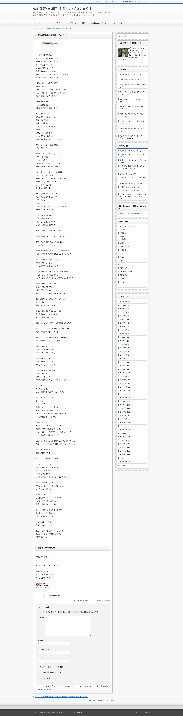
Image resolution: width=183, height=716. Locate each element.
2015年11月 (124, 451)
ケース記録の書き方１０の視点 (130, 79)
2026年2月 (123, 302)
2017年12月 (124, 362)
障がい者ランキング (42, 588)
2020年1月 (123, 327)
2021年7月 (123, 312)
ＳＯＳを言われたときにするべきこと (133, 183)
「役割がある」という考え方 (130, 187)
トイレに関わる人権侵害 (128, 174)
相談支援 (123, 233)
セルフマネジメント (127, 226)
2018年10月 (124, 341)
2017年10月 (124, 369)
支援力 (122, 278)
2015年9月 (123, 458)
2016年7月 (123, 422)
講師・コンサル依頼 (77, 23)
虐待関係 (123, 243)
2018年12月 (124, 337)
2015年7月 (123, 465)
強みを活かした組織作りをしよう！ (100, 700)
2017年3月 (123, 394)
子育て (122, 257)
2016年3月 (123, 437)
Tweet (55, 43)
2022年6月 (123, 305)
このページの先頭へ (143, 712)
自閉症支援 (123, 275)
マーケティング (125, 246)
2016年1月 (123, 444)
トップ (39, 23)
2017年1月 (123, 401)
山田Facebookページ (98, 23)
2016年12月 (124, 405)
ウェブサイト (43, 658)
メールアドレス (43, 649)
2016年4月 (123, 433)
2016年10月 (124, 412)
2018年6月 (123, 351)
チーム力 (123, 237)
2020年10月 (124, 319)
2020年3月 (123, 323)
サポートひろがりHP (56, 23)
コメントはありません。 (96, 600)
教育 (121, 254)
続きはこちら (125, 59)
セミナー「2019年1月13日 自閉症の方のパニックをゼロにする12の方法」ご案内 (133, 196)
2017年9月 (123, 373)
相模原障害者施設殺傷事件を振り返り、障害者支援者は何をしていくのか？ (132, 168)
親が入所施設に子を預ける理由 (130, 74)
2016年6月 (123, 426)
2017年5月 (123, 387)
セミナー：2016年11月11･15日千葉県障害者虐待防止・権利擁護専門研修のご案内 (61, 697)
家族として (123, 268)
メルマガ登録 (117, 23)
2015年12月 (124, 447)
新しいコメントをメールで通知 (51, 667)
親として (123, 264)
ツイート (46, 595)
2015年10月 (124, 455)
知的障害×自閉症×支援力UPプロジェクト (63, 8)
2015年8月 (123, 462)
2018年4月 (123, 355)
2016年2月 (123, 440)
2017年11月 (124, 366)
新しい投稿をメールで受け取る (51, 672)
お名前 (40, 640)
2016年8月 (123, 419)
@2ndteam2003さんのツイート (128, 214)
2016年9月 (123, 415)
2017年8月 (123, 376)
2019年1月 (123, 334)
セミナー (123, 282)
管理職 (108, 600)
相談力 (123, 229)
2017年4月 (123, 391)
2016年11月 (124, 408)
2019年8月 (123, 330)
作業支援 (123, 250)
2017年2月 (123, 398)
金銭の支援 (123, 261)
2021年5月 (123, 316)
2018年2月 (123, 358)
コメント (41, 618)
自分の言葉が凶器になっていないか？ (133, 151)
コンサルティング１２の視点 (130, 190)
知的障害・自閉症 (126, 271)
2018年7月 (123, 348)
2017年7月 (123, 380)
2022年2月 (123, 309)
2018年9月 (123, 344)
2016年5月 (123, 430)
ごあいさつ (123, 285)
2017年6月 (123, 383)
